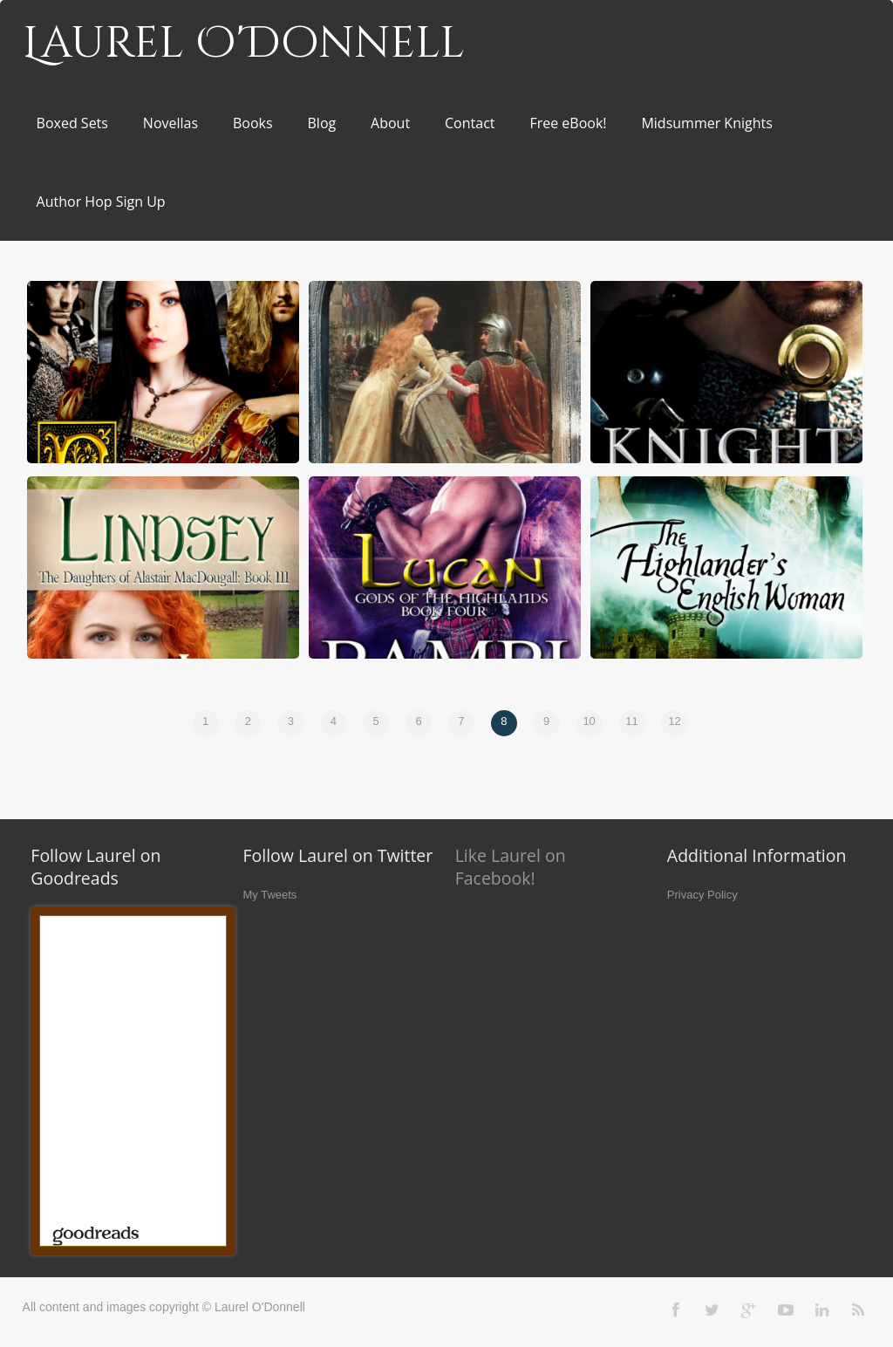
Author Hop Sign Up (101, 201)
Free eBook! (567, 123)
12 (674, 721)
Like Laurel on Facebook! (510, 867)
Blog (322, 123)
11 (631, 721)
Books (253, 123)
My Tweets (269, 894)
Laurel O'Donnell (244, 43)
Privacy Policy (702, 894)
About (390, 123)
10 (589, 721)
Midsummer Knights (706, 123)
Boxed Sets (72, 123)
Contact (469, 123)
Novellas (170, 123)
